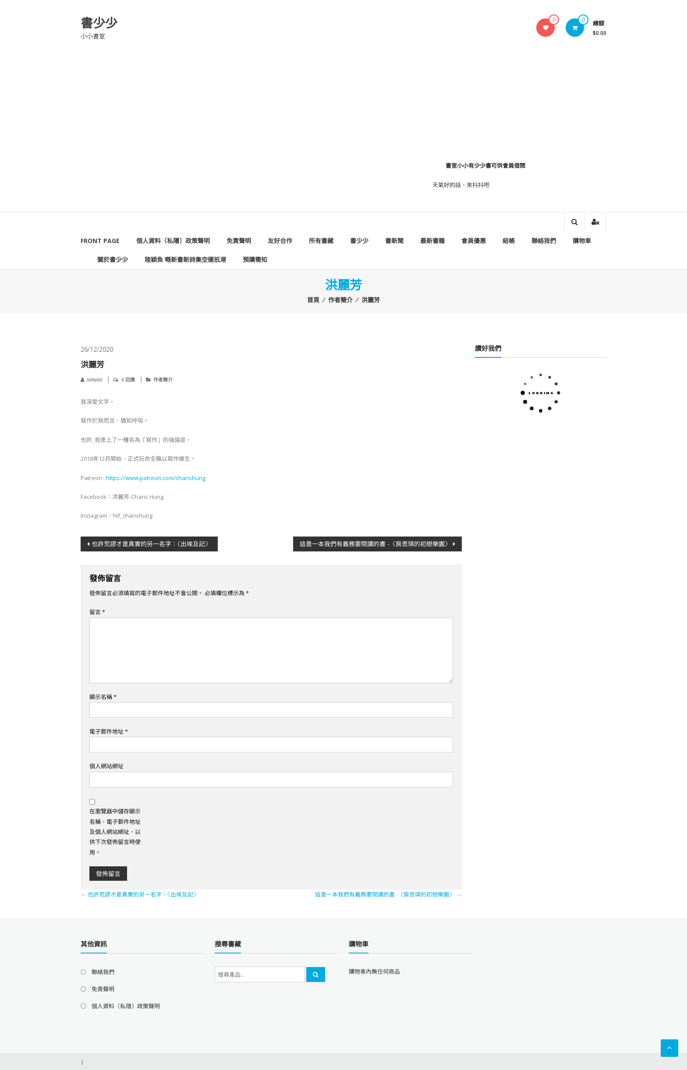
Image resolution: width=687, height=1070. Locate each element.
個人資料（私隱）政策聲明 (173, 241)
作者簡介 (340, 300)
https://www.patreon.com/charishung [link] (155, 478)
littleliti (94, 379)
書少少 (99, 22)
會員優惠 (473, 241)
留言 (97, 612)
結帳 (509, 241)
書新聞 (394, 241)
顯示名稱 (103, 697)
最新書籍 (432, 241)
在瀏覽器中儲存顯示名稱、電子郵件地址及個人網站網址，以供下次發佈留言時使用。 (115, 831)
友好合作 (280, 241)
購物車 (582, 241)
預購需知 (255, 259)
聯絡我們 (543, 241)
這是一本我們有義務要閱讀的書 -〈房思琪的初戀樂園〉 (375, 544)
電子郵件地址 (108, 731)
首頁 (313, 300)
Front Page (100, 241)
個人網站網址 (106, 766)
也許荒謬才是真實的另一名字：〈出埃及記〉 (151, 544)
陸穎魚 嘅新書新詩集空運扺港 (185, 259)
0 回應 (128, 379)
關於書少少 (112, 259)
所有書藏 (321, 241)
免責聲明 (239, 241)
